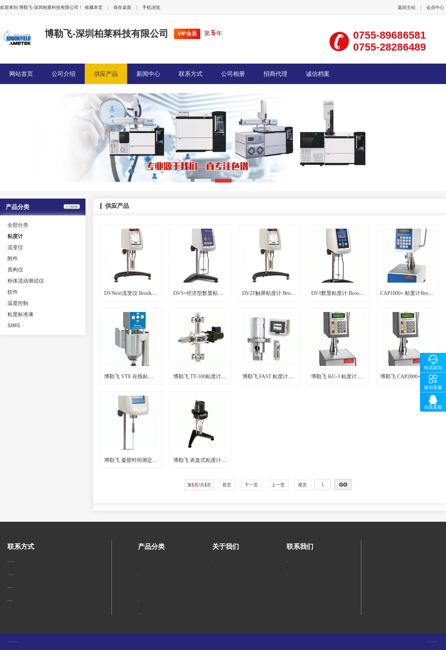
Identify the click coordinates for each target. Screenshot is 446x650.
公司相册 (233, 74)
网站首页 (21, 74)
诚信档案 (318, 74)
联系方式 (191, 74)
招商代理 (275, 74)
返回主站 (407, 7)
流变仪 (15, 247)
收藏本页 (94, 7)
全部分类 (17, 225)
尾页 (302, 485)
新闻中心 (148, 74)
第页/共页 (199, 485)
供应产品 (106, 74)
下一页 (251, 485)
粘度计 (138, 561)
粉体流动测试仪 (25, 281)
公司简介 (213, 561)
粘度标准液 (20, 314)
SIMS (13, 325)
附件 (12, 258)
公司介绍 (63, 74)
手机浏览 (151, 7)
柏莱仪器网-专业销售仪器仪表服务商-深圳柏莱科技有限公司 (434, 641)
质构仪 (15, 270)
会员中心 (435, 7)
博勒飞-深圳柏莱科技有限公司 (106, 33)
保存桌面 (122, 7)
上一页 (278, 485)
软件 (12, 292)
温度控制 (17, 303)
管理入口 (18, 641)
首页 (227, 485)
